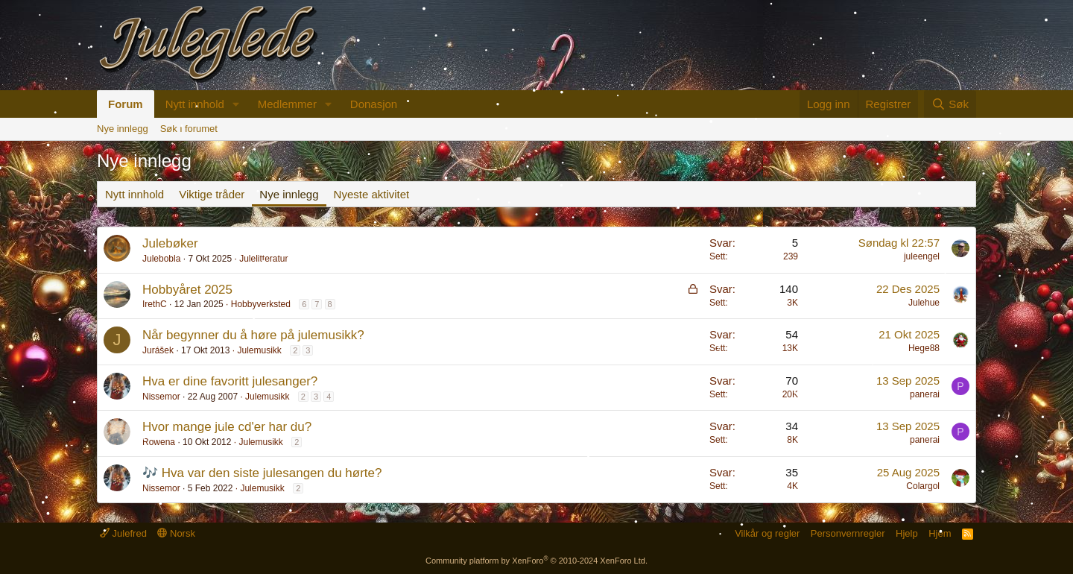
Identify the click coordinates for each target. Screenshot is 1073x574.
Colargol (923, 486)
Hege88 (924, 348)
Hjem (939, 533)
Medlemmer (287, 104)
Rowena (158, 442)
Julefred (123, 533)
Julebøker (170, 243)
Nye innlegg (122, 128)
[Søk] (950, 104)
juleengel (922, 256)
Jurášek (158, 350)
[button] (236, 104)
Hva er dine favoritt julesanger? (229, 381)
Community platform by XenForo (536, 560)
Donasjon (373, 104)
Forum (125, 104)
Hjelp (907, 533)
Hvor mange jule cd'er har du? (226, 427)
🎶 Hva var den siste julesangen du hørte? (262, 473)
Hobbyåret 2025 (187, 290)
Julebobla (161, 258)
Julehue (924, 302)
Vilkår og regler (767, 533)
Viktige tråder (211, 194)
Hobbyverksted (261, 304)
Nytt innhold (194, 104)
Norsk (176, 533)
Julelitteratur (263, 258)
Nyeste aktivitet (372, 194)
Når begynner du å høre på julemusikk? (253, 335)
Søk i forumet (189, 128)
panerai (925, 394)
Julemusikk (259, 350)
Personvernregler (848, 533)
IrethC (154, 304)
